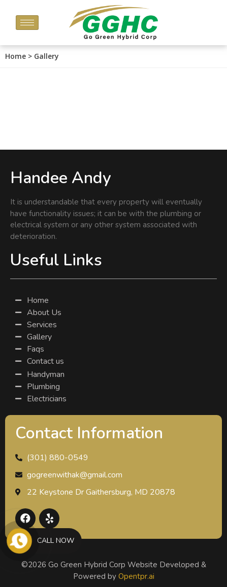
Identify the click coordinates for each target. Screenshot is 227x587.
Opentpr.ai (136, 576)
